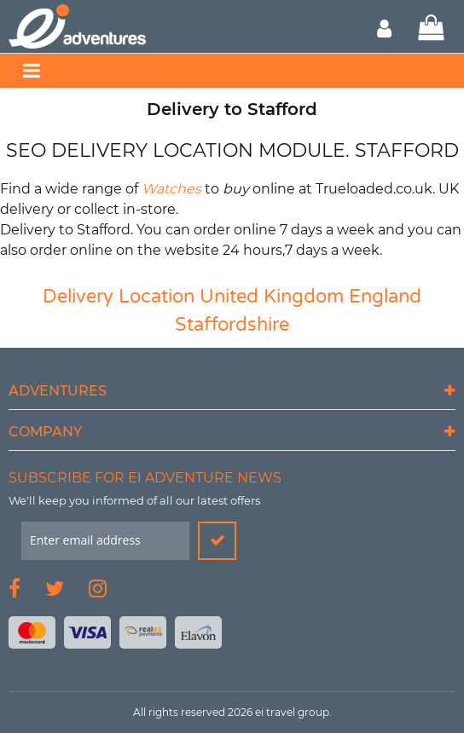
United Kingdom (272, 297)
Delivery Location (118, 297)
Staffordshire (232, 325)
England (385, 297)
